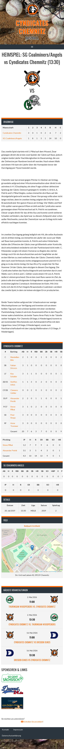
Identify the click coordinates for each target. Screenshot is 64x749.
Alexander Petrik (10, 450)
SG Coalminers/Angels (12, 138)
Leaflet (40, 571)
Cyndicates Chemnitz (32, 27)
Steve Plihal (8, 445)
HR (56, 351)
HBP (53, 471)
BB (41, 351)
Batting (13, 351)
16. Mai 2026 (32, 633)
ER (41, 440)
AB (23, 351)
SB (61, 351)
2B (46, 351)
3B (51, 351)
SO (53, 440)
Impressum (18, 729)
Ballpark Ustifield (32, 526)
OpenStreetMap (52, 571)
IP (24, 440)
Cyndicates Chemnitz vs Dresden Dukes (32, 642)
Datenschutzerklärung (11, 735)
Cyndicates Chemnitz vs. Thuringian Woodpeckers (32, 624)
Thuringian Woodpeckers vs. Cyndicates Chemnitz (32, 606)
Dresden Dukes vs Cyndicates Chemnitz (32, 660)
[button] (32, 548)
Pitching (6, 440)
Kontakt (5, 729)
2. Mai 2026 (32, 597)
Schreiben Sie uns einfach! (32, 721)
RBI (36, 351)
